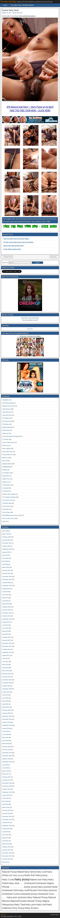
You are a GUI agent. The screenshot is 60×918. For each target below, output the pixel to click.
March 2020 (5, 707)
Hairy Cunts (8, 879)
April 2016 (5, 804)
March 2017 (5, 774)
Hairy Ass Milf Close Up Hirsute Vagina (16, 238)
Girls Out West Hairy (8, 442)
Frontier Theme (54, 915)
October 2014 (6, 859)
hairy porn (31, 904)
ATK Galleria (6, 418)
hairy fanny (30, 871)
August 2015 (6, 828)
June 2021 (5, 661)
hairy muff (24, 890)
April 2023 (5, 601)
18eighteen (5, 400)
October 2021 (6, 649)
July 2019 (5, 731)
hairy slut (41, 904)
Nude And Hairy (32, 875)
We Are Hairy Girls (7, 518)
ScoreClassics (6, 485)
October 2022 (6, 616)
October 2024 (6, 546)
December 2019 (7, 716)
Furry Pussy (18, 908)
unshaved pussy (28, 894)
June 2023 (5, 594)
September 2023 (7, 585)
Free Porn (30, 329)
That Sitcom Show (7, 500)
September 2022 (7, 619)
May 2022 (5, 631)
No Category (6, 473)
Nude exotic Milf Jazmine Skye (13, 245)
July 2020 (5, 695)
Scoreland (5, 488)
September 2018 (7, 762)
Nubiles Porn (6, 479)
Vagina (45, 901)
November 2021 (7, 646)
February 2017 (6, 777)
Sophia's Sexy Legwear (9, 494)
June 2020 (5, 698)
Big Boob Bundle (7, 427)
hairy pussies (44, 887)
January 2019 (6, 749)
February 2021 (6, 673)
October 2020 (6, 686)
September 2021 (7, 652)
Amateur (22, 883)
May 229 (4, 862)
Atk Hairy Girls (18, 13)
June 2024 (5, 558)
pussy (44, 875)
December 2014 (7, 853)
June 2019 (5, 734)
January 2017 (6, 780)
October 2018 (6, 759)
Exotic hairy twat (10, 10)
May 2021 (5, 664)
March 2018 (5, 771)
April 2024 (5, 564)
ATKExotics (5, 424)
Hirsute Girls (13, 887)
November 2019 (7, 719)
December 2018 (7, 752)
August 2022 (6, 622)
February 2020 (6, 710)
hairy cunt (41, 871)
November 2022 (7, 613)
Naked (20, 871)
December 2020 (7, 680)
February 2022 (6, 637)
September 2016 (7, 792)
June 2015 (5, 834)
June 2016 (5, 798)
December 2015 (7, 816)
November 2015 (7, 819)
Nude (55, 887)
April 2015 (5, 841)
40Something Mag (7, 403)
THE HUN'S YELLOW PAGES (30, 318)
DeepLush (5, 433)
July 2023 (5, 591)
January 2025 (6, 540)
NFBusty (4, 470)
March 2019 (5, 743)
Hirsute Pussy (34, 901)
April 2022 (5, 634)
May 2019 (5, 737)
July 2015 (5, 831)
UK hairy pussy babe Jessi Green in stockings (18, 242)
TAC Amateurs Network (9, 497)
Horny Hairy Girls (7, 451)
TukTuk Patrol (6, 512)
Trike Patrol (5, 509)
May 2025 (5, 531)
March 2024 (5, 567)
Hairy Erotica (31, 908)
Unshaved (29, 883)
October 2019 (6, 722)
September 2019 (7, 725)
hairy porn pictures (16, 897)
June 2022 (5, 628)
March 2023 (5, 604)
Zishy (3, 521)
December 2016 (7, 783)
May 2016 (5, 801)
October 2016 (6, 789)
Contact (3, 914)
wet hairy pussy (16, 875)
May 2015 (5, 838)
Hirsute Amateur (20, 887)
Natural (14, 901)
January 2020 (6, 713)
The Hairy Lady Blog (8, 1)
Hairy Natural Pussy (37, 897)
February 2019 (6, 746)
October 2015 (6, 822)
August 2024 (6, 552)
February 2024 (6, 570)
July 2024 (5, 555)
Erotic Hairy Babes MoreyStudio (11, 436)
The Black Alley (6, 503)
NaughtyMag (6, 466)
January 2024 (6, 573)
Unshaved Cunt (45, 894)
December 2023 (7, 576)
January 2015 (6, 850)
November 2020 (7, 683)
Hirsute (5, 887)
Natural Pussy (9, 871)
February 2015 (6, 847)
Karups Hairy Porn (7, 454)
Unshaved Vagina (44, 883)
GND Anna (5, 445)
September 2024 (7, 549)
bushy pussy (30, 887)
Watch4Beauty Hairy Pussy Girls (11, 515)
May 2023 (5, 597)
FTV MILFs (5, 439)
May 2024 (5, 561)
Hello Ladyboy (6, 448)
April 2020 (5, 704)
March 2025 (5, 534)
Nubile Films (6, 476)
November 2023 (7, 579)
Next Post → (54, 256)
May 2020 (5, 701)
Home (5, 5)
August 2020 (6, 692)
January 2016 (6, 813)
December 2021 (7, 643)
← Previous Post (7, 256)
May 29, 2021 (8, 13)
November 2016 (7, 786)
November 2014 (7, 856)
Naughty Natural (7, 463)
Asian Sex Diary (7, 415)
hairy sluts (14, 883)
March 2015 (5, 844)
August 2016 (6, 795)
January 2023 (6, 610)
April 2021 (5, 667)
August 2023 (6, 588)
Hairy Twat (19, 904)
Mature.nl (5, 457)
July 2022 (5, 625)
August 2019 (6, 728)
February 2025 (6, 537)
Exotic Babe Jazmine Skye (12, 249)
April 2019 (5, 740)
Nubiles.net (5, 482)
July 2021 (5, 658)
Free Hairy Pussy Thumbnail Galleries (22, 5)
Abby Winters (6, 409)
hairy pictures (50, 890)
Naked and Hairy (39, 879)
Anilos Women (6, 412)
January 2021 (6, 676)
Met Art (4, 460)
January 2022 (6, 640)
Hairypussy (8, 904)
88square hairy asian (8, 406)
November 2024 (7, 543)
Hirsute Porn (35, 890)
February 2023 (6, 607)
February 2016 (6, 810)
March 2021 (5, 670)
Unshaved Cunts (10, 894)
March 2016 (5, 807)
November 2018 (7, 755)
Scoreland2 (5, 491)
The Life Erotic (6, 506)
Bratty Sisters (6, 430)
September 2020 (7, 689)
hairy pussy (22, 879)
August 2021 (6, 655)
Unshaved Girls (10, 890)
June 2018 (5, 768)
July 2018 (5, 765)
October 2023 (6, 582)
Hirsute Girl (50, 875)
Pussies (22, 901)
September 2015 (7, 825)
